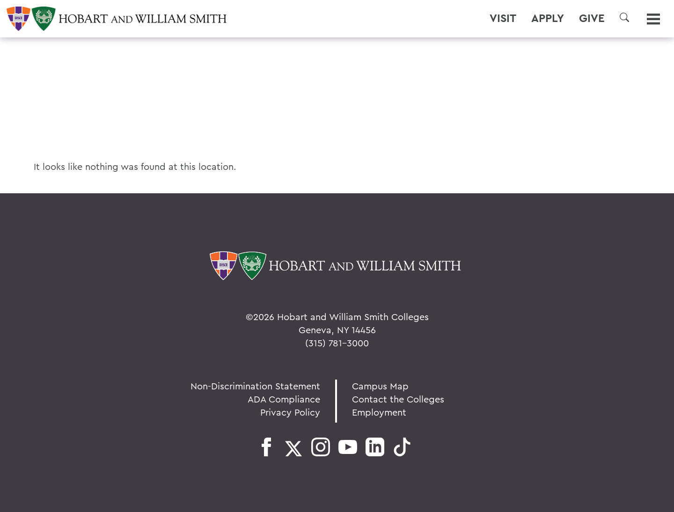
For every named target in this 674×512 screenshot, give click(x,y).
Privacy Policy (290, 412)
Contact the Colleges (398, 399)
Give (592, 18)
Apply (547, 18)
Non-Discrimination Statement (255, 386)
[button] (624, 17)
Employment (379, 412)
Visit (503, 18)
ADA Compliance (284, 399)
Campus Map (380, 386)
